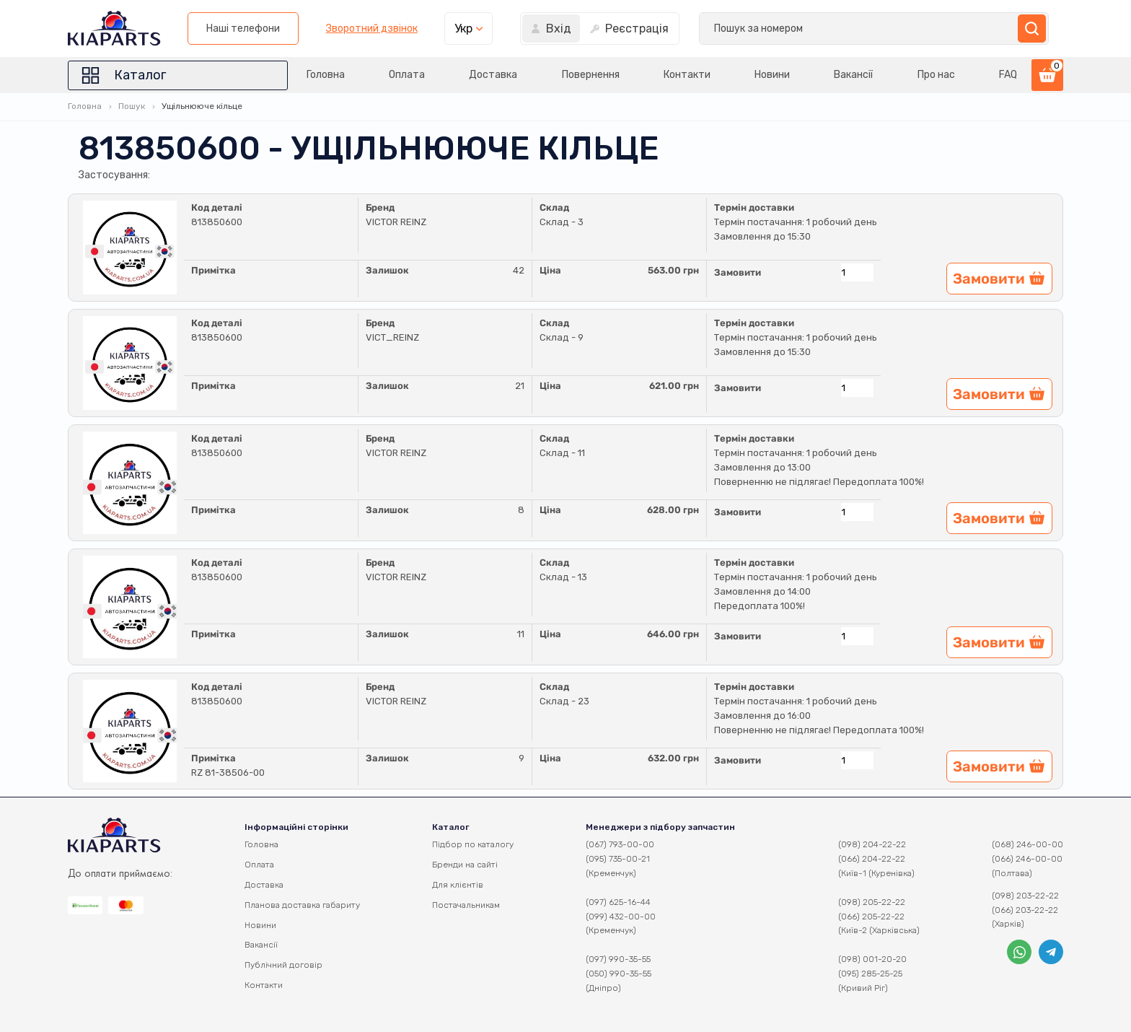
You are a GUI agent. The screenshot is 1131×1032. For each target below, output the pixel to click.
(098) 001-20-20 (872, 959)
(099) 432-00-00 (621, 916)
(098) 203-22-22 (1025, 896)
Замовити (737, 272)
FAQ (1008, 75)
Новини (772, 75)
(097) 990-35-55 (618, 959)
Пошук (131, 106)
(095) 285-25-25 (870, 973)
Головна (326, 75)
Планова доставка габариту (302, 905)
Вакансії (854, 75)
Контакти (687, 75)
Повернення (591, 75)
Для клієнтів (457, 885)
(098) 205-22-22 (871, 902)
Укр (841, 28)
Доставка (494, 75)
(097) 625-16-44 (618, 902)
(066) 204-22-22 (871, 859)
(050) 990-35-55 (618, 973)
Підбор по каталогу (473, 844)
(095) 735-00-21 (618, 859)
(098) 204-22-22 (872, 844)
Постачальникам (466, 905)
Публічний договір (283, 965)
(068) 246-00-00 (1027, 844)
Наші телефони (620, 28)
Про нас (936, 75)
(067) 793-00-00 (620, 844)
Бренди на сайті (465, 865)
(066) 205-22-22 (871, 916)
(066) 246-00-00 (1027, 859)
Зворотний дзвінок (748, 29)
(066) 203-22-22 (1025, 910)
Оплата (407, 75)
